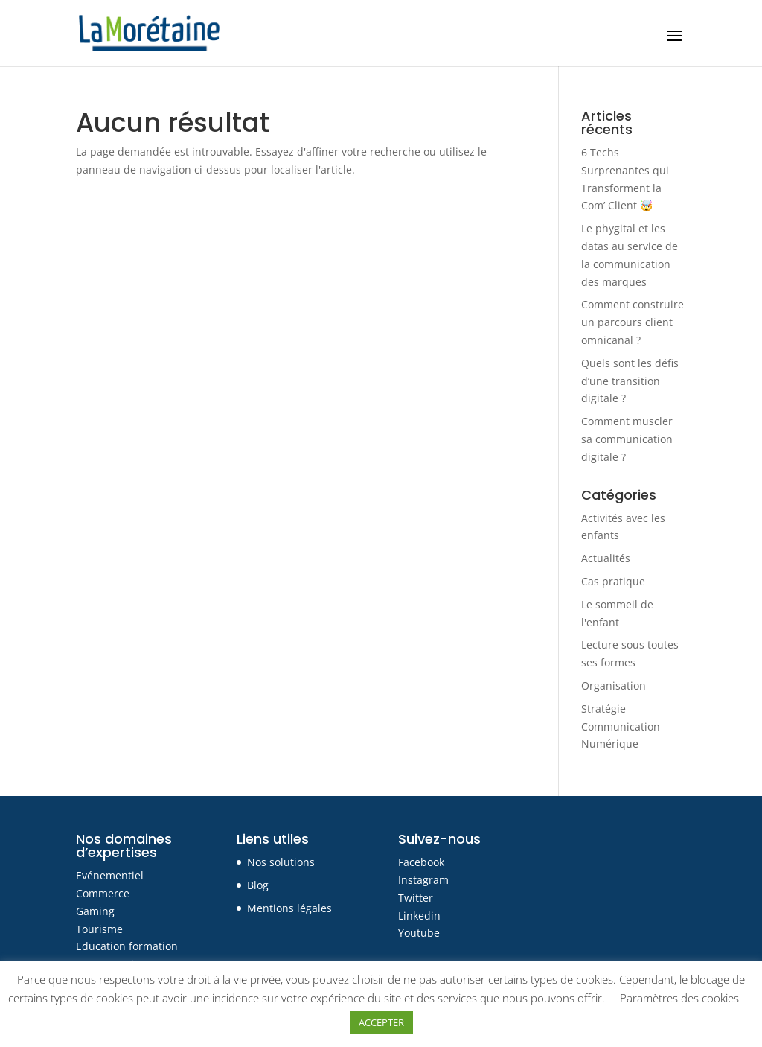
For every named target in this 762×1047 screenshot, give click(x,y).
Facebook (421, 862)
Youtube (419, 933)
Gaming (95, 911)
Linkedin (419, 915)
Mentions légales (289, 908)
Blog (258, 885)
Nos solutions (281, 862)
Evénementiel (110, 875)
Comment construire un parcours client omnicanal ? (632, 322)
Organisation (613, 685)
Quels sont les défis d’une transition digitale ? (630, 381)
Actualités (605, 558)
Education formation (127, 946)
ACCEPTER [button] (381, 1022)
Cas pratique (613, 581)
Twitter (415, 898)
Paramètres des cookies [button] (679, 997)
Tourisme (99, 929)
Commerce (102, 893)
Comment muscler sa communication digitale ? (627, 439)
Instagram (423, 880)
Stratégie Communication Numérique (620, 726)
